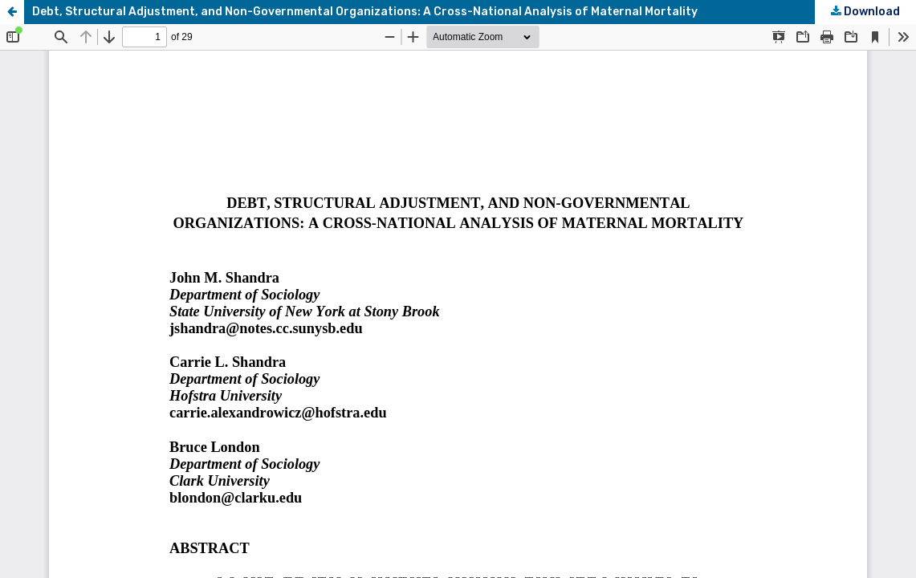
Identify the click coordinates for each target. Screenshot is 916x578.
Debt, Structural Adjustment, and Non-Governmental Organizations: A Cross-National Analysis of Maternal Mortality (365, 11)
